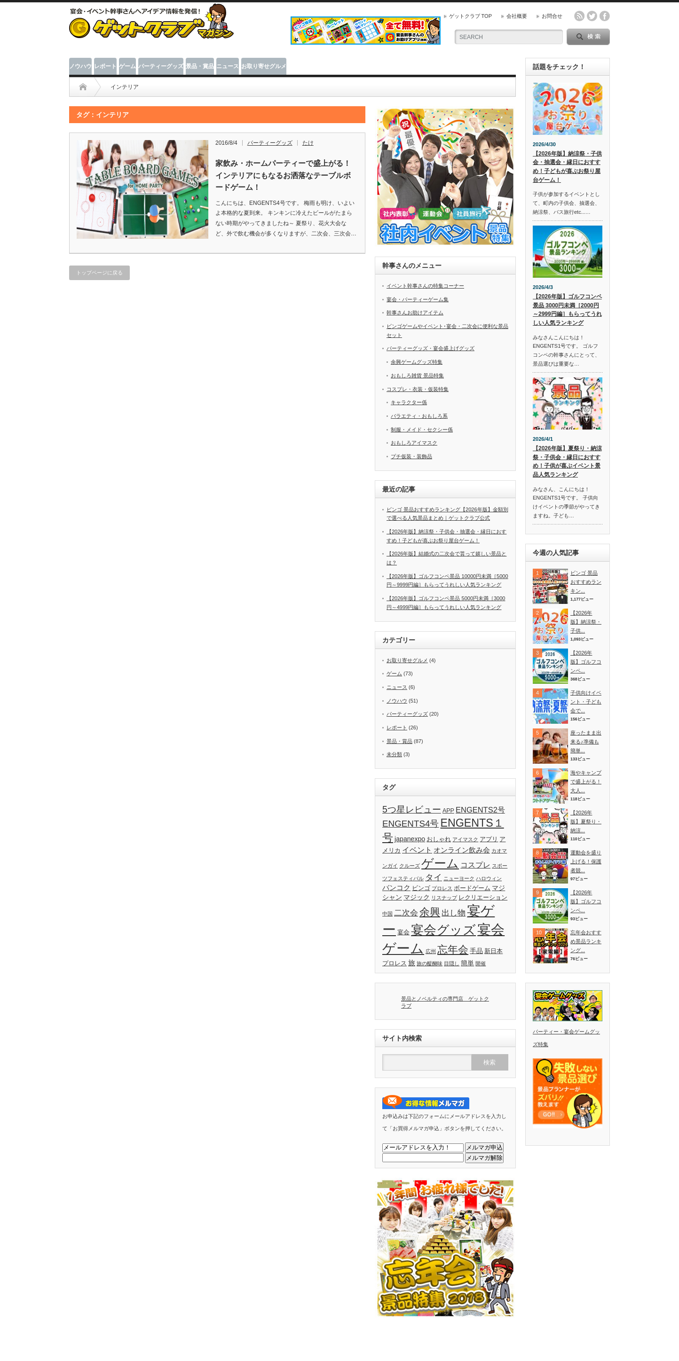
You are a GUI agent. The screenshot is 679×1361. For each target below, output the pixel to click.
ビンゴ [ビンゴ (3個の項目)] (421, 888)
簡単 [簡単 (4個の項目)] (467, 963)
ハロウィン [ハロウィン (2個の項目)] (489, 878)
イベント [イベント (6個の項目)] (417, 849)
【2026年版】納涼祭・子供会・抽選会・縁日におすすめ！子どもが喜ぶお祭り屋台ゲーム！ (567, 166)
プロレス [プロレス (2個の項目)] (442, 888)
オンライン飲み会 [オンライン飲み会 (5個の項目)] (462, 850)
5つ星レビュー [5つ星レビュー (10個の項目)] (411, 809)
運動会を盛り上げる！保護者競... (585, 861)
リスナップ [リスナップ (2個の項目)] (444, 897)
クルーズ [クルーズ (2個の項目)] (409, 865)
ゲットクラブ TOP (470, 16)
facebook (605, 16)
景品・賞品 (200, 66)
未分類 (394, 754)
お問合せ (552, 16)
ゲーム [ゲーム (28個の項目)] (440, 863)
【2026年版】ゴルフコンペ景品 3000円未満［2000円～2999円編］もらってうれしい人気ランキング (567, 309)
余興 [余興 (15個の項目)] (429, 912)
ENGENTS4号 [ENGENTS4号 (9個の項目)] (410, 824)
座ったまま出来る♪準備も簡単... (585, 741)
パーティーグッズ (160, 66)
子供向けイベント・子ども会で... (585, 701)
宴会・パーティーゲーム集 (418, 299)
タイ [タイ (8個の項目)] (433, 877)
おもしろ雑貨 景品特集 (417, 375)
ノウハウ (80, 66)
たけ (308, 143)
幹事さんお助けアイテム (415, 312)
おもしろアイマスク (414, 443)
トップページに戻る (99, 272)
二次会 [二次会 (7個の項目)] (406, 912)
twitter (592, 16)
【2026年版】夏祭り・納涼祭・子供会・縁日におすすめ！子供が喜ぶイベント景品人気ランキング (567, 461)
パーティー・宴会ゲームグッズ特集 (567, 1032)
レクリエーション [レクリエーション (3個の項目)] (482, 897)
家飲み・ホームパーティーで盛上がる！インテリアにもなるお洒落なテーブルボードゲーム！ (283, 175)
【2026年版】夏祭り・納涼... (585, 821)
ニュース (227, 66)
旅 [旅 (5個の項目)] (411, 963)
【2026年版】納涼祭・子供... (585, 621)
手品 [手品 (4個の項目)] (476, 950)
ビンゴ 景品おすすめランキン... (585, 581)
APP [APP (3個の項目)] (448, 810)
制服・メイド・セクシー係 (422, 429)
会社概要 (516, 16)
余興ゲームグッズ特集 (416, 362)
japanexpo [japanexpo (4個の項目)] (410, 839)
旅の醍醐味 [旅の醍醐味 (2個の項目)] (429, 963)
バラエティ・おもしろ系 (419, 416)
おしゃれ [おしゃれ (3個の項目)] (438, 839)
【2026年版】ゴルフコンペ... (585, 661)
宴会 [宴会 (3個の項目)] (403, 932)
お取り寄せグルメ (263, 66)
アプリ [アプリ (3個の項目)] (489, 839)
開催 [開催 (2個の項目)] (480, 963)
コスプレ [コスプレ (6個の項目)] (475, 864)
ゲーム (127, 66)
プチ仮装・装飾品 (411, 456)
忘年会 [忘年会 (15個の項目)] (452, 949)
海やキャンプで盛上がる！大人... (585, 781)
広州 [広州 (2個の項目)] (431, 951)
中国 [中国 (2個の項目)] (387, 913)
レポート (105, 66)
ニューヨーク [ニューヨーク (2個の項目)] (458, 878)
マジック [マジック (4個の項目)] (416, 897)
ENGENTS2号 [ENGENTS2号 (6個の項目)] (480, 810)
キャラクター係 (409, 402)
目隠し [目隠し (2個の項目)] (451, 963)
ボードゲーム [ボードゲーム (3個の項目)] (472, 888)
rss (579, 16)
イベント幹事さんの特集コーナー (425, 286)
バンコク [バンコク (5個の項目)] (396, 888)
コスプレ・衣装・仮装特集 (418, 389)
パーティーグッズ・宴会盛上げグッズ (430, 348)
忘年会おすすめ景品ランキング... (585, 941)
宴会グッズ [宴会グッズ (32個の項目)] (443, 930)
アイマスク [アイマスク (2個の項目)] (465, 839)
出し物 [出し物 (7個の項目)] (454, 912)
